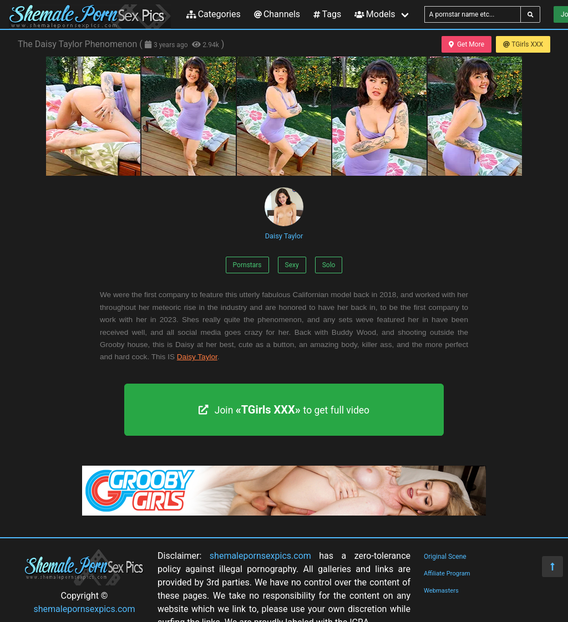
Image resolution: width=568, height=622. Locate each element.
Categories (213, 14)
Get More (466, 44)
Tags (327, 14)
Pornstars (247, 265)
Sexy (292, 265)
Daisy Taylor (284, 213)
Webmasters (441, 590)
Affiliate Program (447, 573)
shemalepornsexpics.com (84, 609)
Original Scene (445, 556)
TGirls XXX (523, 44)
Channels (277, 14)
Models (374, 14)
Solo (329, 265)
